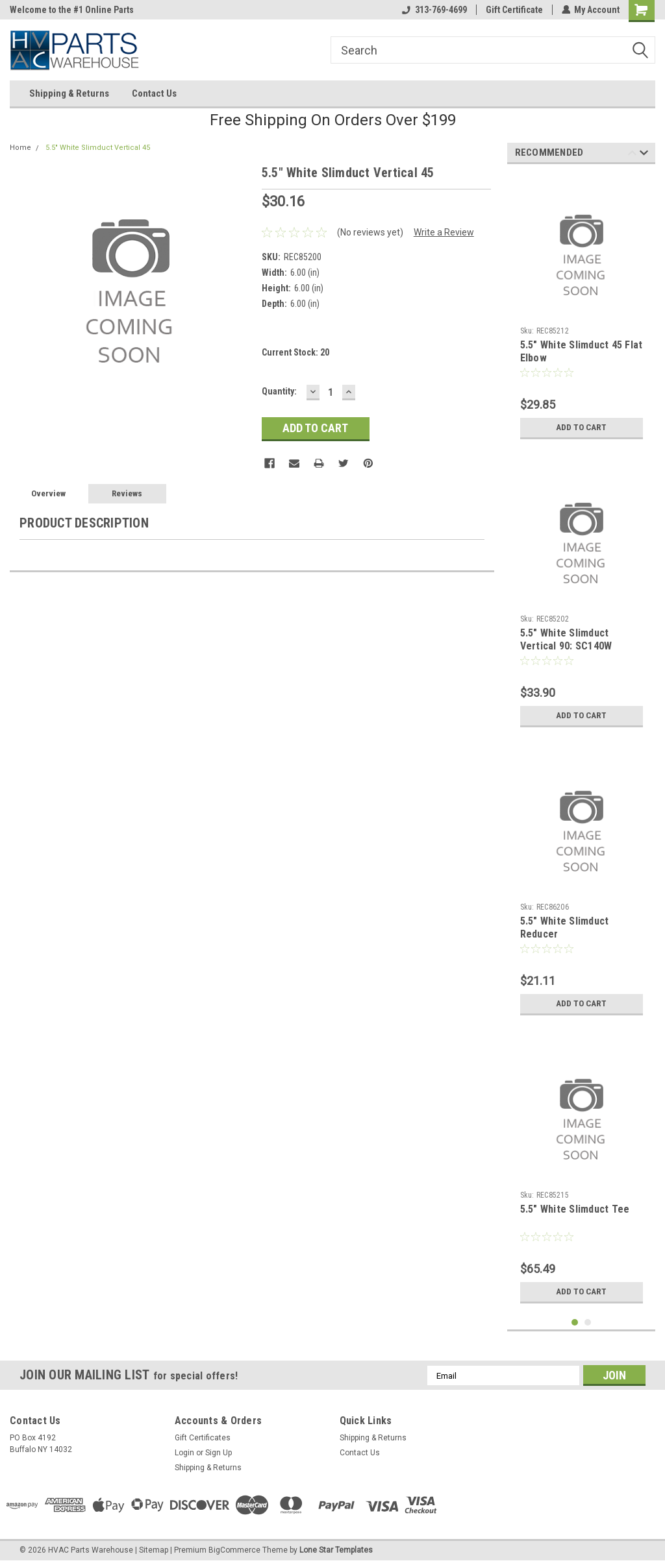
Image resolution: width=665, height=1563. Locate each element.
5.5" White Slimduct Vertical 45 (97, 147)
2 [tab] (588, 1322)
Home (20, 147)
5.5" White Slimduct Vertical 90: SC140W (566, 639)
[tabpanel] (581, 310)
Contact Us (154, 93)
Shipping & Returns (69, 93)
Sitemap (153, 1550)
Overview (48, 493)
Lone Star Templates (336, 1550)
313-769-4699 (433, 10)
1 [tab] (575, 1322)
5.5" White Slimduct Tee (575, 1209)
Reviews (127, 493)
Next (644, 155)
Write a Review (444, 232)
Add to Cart (581, 427)
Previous (632, 155)
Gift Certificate (513, 10)
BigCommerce (234, 1550)
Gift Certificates (203, 1437)
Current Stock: (295, 352)
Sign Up (218, 1452)
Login (184, 1452)
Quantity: (279, 391)
